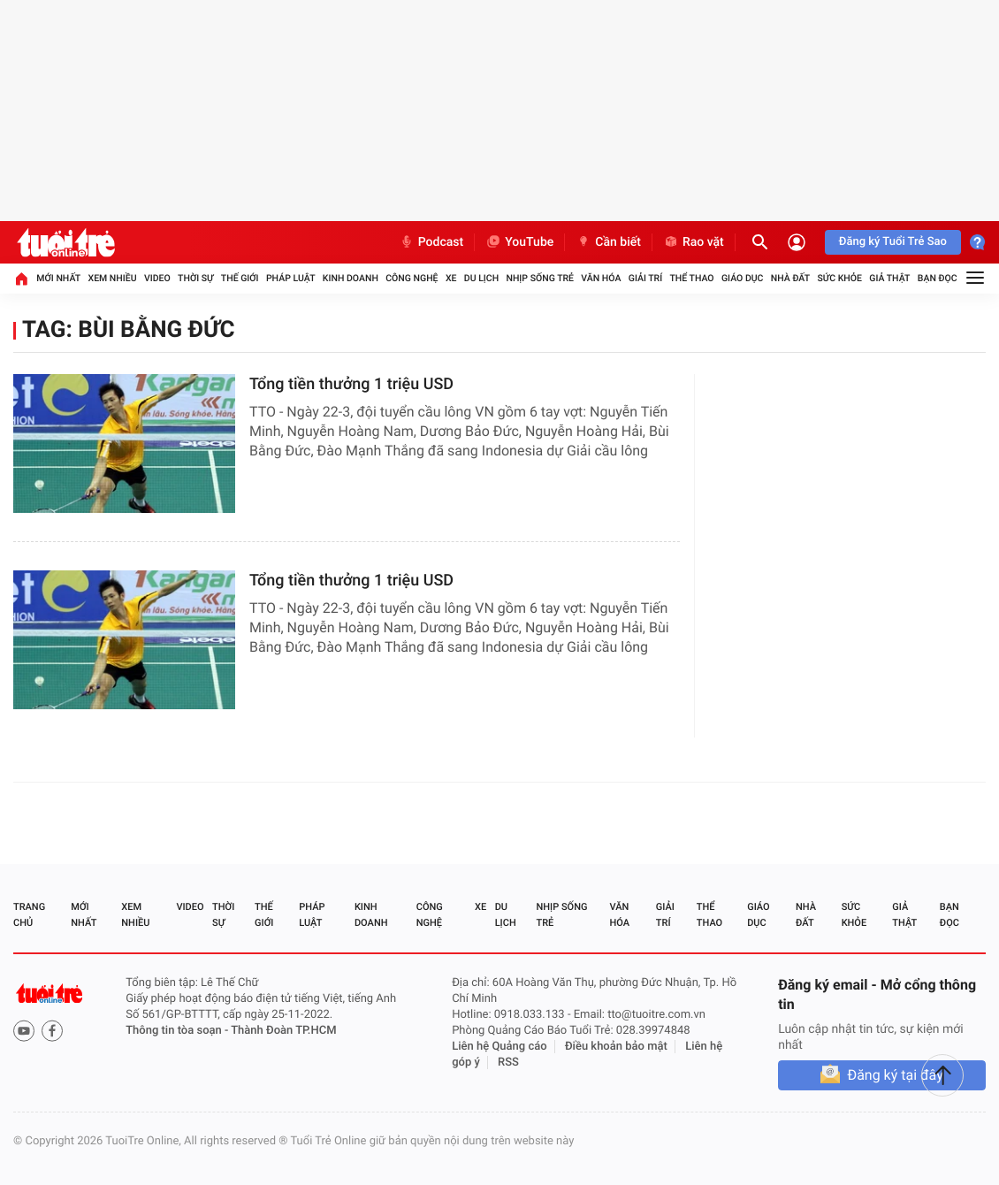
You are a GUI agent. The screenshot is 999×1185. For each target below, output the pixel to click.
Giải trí (645, 278)
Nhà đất (790, 278)
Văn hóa (601, 278)
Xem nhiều (112, 278)
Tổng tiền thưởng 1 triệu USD (351, 384)
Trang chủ (29, 915)
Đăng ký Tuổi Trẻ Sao (893, 241)
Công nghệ (411, 278)
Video (157, 278)
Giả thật (889, 278)
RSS (508, 1062)
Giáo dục (742, 278)
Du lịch (481, 278)
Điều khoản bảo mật (616, 1046)
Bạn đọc (937, 278)
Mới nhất (58, 278)
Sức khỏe (839, 278)
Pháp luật (291, 278)
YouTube (519, 242)
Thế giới (240, 278)
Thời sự (195, 278)
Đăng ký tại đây (894, 1074)
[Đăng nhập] (796, 242)
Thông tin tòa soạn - (178, 1030)
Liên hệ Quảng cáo (499, 1046)
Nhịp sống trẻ (540, 278)
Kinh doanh (350, 278)
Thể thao (691, 278)
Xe (451, 278)
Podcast (431, 242)
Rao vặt (693, 242)
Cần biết (608, 242)
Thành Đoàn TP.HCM (283, 1030)
